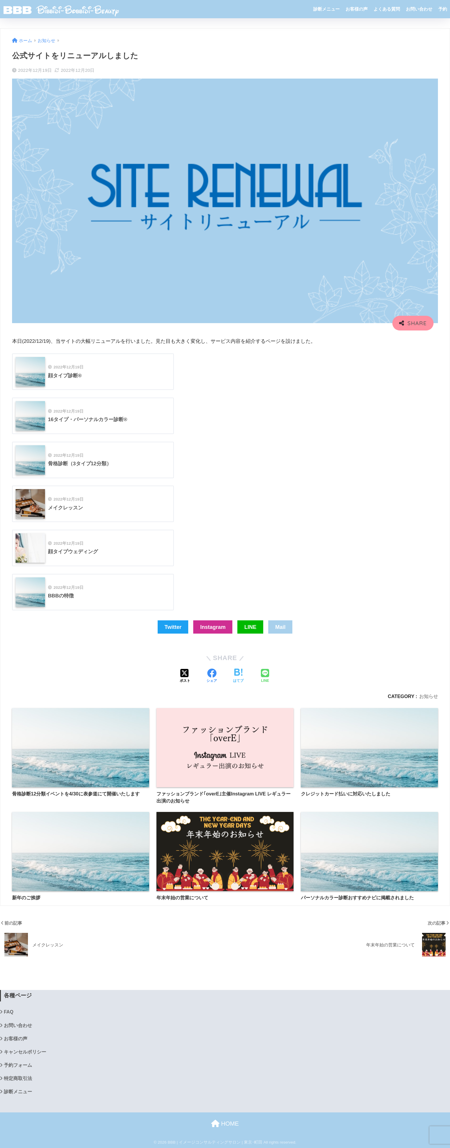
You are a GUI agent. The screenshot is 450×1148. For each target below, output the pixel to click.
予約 (442, 8)
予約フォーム (18, 1065)
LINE (250, 627)
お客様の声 (357, 8)
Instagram (213, 627)
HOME (225, 1123)
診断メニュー (326, 8)
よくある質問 (387, 8)
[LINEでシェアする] (265, 676)
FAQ (9, 1011)
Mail (280, 627)
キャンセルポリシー (25, 1051)
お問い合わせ (419, 8)
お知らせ (428, 696)
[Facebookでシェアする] (211, 676)
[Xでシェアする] (185, 676)
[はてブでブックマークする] (238, 676)
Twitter (172, 627)
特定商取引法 (18, 1078)
